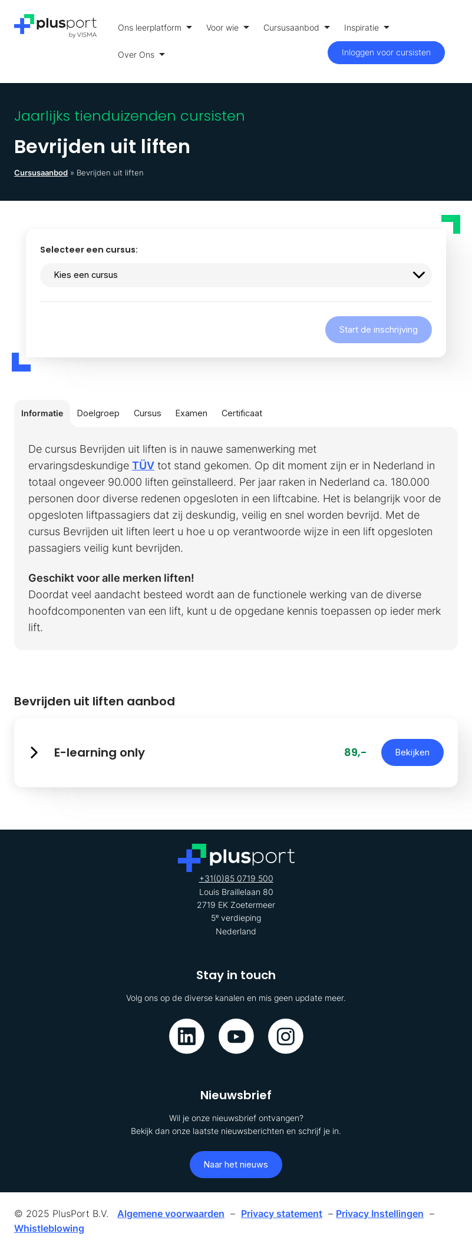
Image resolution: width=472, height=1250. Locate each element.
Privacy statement (281, 1213)
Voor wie (227, 27)
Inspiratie (367, 27)
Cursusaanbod (296, 27)
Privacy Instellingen (380, 1213)
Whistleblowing (49, 1228)
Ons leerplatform (155, 27)
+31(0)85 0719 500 (236, 878)
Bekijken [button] (412, 752)
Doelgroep (98, 413)
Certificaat (242, 413)
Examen (191, 413)
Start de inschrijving (378, 329)
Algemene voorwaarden (171, 1213)
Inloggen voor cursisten (386, 52)
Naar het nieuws (236, 1164)
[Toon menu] (454, 41)
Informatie (42, 413)
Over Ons (141, 54)
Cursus (147, 413)
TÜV (143, 465)
